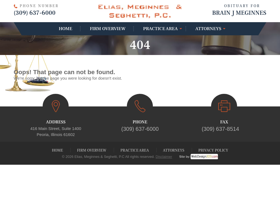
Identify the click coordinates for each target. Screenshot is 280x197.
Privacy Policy (213, 150)
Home (65, 29)
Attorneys (208, 29)
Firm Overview (108, 29)
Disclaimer (164, 157)
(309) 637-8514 (220, 129)
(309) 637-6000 (35, 13)
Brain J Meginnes (224, 10)
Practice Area (160, 29)
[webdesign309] (195, 157)
